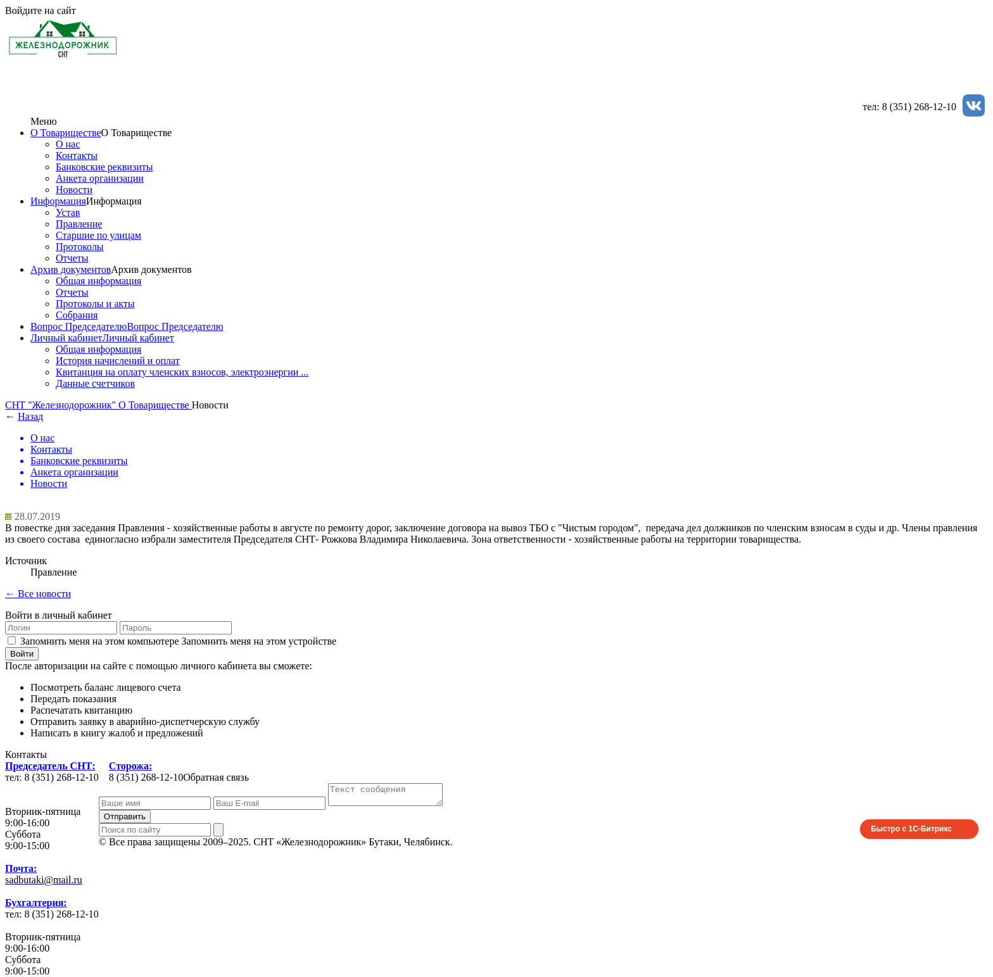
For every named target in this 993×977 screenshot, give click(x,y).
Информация (58, 201)
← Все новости (38, 593)
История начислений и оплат (118, 360)
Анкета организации (100, 178)
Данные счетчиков (95, 383)
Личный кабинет (66, 337)
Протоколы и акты (95, 303)
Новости (74, 189)
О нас (68, 144)
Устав (68, 212)
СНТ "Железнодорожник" (61, 405)
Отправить (125, 820)
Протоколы (80, 246)
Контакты (77, 155)
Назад (30, 416)
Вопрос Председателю (78, 326)
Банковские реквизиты (104, 166)
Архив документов (70, 269)
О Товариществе (65, 132)
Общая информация (98, 280)
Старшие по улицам (98, 235)
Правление (79, 223)
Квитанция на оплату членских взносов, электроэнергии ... (182, 372)
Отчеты (72, 258)
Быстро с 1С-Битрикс (911, 832)
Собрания (77, 315)
